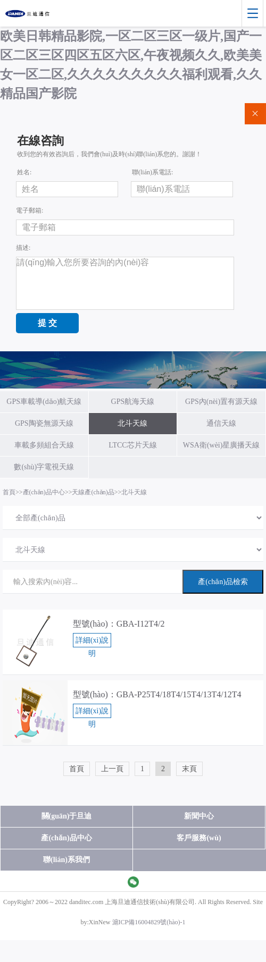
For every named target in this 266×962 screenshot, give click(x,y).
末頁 (189, 769)
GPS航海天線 (133, 402)
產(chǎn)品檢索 (223, 582)
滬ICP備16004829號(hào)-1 (149, 922)
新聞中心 (199, 816)
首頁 (9, 492)
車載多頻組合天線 (44, 445)
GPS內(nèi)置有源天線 (221, 402)
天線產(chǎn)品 (93, 492)
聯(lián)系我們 (66, 860)
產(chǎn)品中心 (44, 492)
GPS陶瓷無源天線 (44, 423)
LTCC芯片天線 (133, 445)
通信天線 (221, 423)
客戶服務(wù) (199, 838)
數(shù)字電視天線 (44, 467)
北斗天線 (132, 423)
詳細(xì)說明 (92, 641)
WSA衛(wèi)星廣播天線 (221, 445)
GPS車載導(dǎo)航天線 (43, 402)
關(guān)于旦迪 (66, 816)
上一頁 (112, 769)
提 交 (47, 322)
